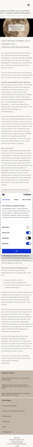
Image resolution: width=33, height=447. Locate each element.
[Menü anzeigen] (28, 5)
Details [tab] (16, 199)
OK (16, 251)
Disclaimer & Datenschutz (16, 439)
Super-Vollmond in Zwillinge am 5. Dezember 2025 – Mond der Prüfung (16, 394)
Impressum (17, 438)
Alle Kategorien (6, 432)
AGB (17, 446)
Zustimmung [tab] (6, 199)
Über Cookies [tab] (26, 199)
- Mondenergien (7, 416)
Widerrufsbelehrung (16, 442)
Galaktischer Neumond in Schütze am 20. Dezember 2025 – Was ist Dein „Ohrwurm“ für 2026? (16, 386)
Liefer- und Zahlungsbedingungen (16, 443)
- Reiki (4, 426)
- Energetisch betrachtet (9, 406)
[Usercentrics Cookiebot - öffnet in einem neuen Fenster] (23, 195)
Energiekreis (18, 346)
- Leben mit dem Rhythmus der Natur (13, 411)
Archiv (3, 165)
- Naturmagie (6, 421)
